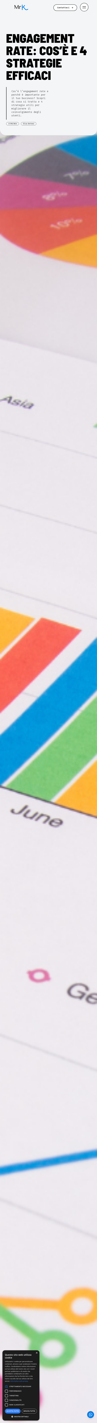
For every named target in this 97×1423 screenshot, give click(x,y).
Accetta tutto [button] (13, 1411)
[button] (21, 1416)
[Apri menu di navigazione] (84, 7)
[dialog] (20, 1385)
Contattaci (65, 7)
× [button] (37, 1353)
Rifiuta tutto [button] (29, 1411)
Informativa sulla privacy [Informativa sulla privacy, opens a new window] (19, 1381)
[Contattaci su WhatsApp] (90, 1414)
